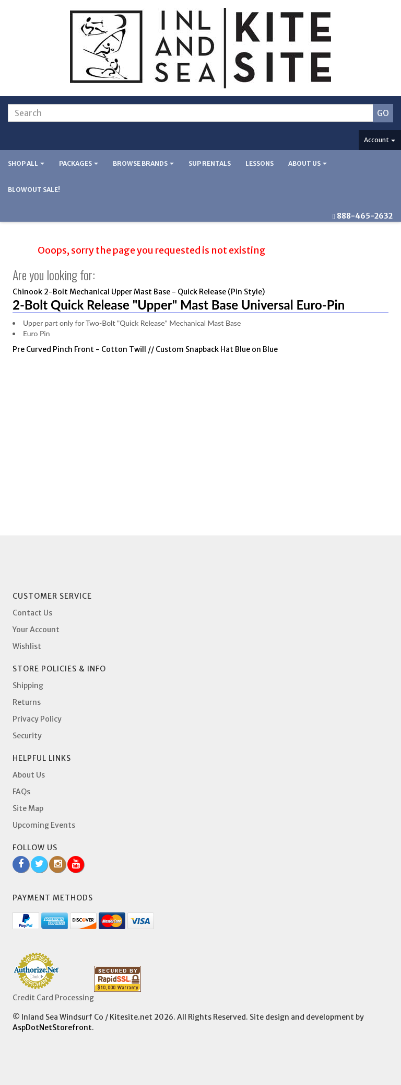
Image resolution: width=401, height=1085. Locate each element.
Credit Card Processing (53, 997)
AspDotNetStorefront (52, 1027)
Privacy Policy (37, 719)
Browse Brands (143, 163)
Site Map (28, 808)
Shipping (28, 685)
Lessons (259, 163)
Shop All (26, 163)
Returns (27, 702)
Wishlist (27, 646)
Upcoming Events (44, 825)
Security (27, 735)
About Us (307, 163)
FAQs (21, 791)
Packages (78, 163)
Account (379, 140)
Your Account (36, 629)
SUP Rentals (209, 163)
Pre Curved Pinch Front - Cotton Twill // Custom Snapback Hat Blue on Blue (145, 349)
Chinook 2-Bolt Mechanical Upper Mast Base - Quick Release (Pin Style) (139, 291)
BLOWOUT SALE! (34, 189)
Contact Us (32, 613)
